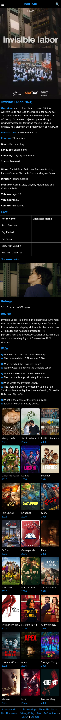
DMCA (25, 716)
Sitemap (34, 716)
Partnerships (30, 709)
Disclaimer (12, 713)
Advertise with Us (10, 709)
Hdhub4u (30, 4)
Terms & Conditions (47, 713)
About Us (44, 709)
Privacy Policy (27, 713)
